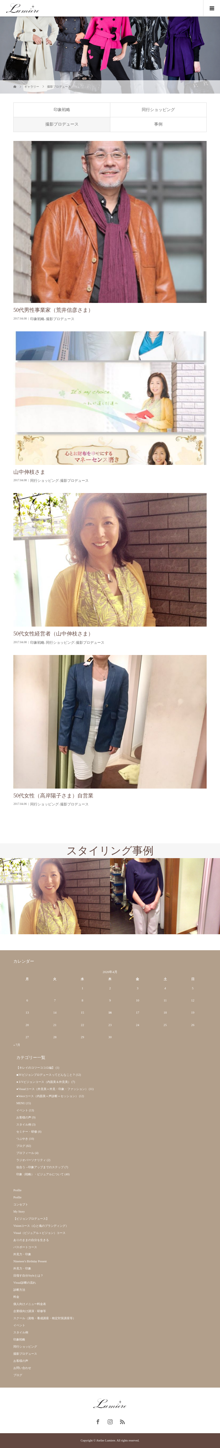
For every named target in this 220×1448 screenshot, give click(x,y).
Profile (17, 1190)
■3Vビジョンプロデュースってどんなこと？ (45, 1074)
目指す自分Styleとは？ (28, 1275)
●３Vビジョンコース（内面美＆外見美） (43, 1081)
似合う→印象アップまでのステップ (40, 1167)
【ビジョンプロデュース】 (31, 1218)
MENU (20, 1103)
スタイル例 (23, 1124)
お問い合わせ (22, 1368)
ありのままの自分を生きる (31, 1240)
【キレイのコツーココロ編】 (35, 1067)
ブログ (20, 1145)
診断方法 (19, 1289)
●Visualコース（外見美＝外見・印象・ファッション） (52, 1089)
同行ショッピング (158, 109)
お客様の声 (23, 1117)
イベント (22, 1110)
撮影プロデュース (62, 124)
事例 (158, 124)
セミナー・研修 (26, 1131)
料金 (16, 1296)
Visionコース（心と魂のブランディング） (40, 1225)
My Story (19, 1211)
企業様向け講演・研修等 (29, 1311)
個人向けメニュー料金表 (29, 1304)
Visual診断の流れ (24, 1282)
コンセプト (20, 1204)
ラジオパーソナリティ (31, 1160)
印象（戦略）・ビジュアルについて (40, 1174)
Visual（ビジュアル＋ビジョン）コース (39, 1233)
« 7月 (16, 1044)
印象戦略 (62, 109)
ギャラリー (31, 86)
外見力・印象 (22, 1254)
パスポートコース (25, 1247)
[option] (55, 896)
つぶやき (22, 1138)
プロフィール (25, 1153)
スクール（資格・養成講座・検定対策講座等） (44, 1318)
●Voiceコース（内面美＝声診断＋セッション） (47, 1096)
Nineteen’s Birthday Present (30, 1261)
